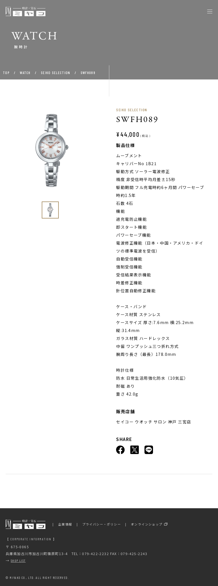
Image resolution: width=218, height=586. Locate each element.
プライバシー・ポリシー (101, 524)
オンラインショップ (147, 524)
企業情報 (65, 524)
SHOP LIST (18, 560)
